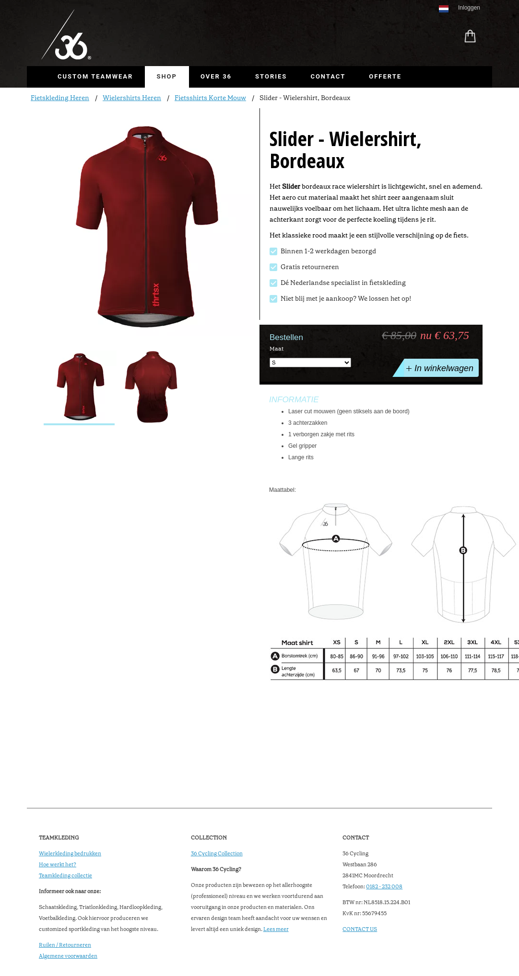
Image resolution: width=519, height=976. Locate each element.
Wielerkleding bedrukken (70, 853)
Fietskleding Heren (60, 97)
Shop (166, 76)
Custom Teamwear (95, 76)
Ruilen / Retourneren (65, 945)
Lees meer (276, 929)
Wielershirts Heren (132, 97)
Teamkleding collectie (65, 875)
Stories (271, 76)
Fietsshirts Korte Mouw (210, 97)
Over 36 (216, 76)
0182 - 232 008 (384, 886)
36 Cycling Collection (217, 853)
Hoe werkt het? (57, 864)
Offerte (385, 76)
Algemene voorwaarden (68, 956)
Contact (327, 76)
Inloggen (469, 7)
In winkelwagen (438, 368)
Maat (276, 348)
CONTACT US (359, 929)
